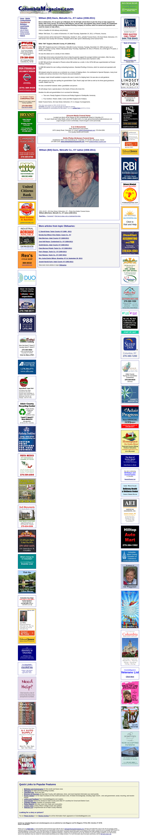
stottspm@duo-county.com (97, 141)
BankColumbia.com (130, 60)
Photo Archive (24, 32)
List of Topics (24, 30)
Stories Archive (25, 34)
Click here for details (27, 107)
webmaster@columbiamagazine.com (74, 828)
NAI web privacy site (105, 834)
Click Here (130, 677)
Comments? (50, 216)
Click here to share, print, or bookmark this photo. (68, 216)
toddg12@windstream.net (86, 130)
